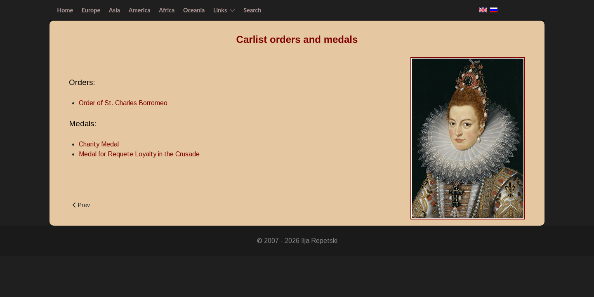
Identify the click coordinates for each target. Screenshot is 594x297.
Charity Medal (99, 144)
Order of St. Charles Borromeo (123, 102)
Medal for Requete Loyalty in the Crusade (139, 154)
